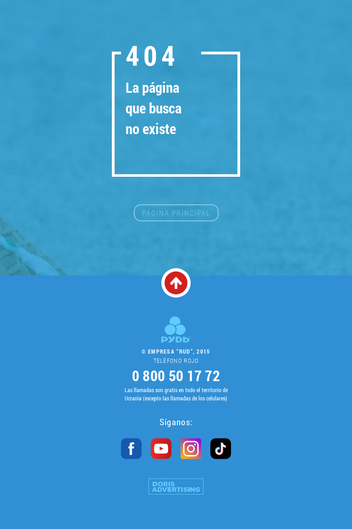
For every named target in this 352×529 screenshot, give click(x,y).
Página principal (176, 213)
